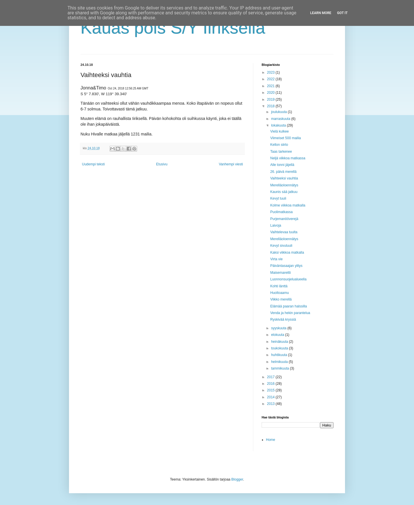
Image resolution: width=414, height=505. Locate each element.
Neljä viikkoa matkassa (287, 158)
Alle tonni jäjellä (282, 165)
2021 (271, 86)
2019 (271, 99)
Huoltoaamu (279, 293)
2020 (271, 93)
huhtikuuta (279, 355)
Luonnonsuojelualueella (288, 279)
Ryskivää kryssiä (283, 319)
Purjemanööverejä (284, 219)
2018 (271, 106)
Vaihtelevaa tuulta (284, 232)
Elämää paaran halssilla (288, 306)
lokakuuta (279, 125)
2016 (271, 384)
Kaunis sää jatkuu (284, 192)
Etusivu (161, 164)
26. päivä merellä (283, 172)
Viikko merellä (281, 299)
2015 (271, 390)
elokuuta (278, 335)
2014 (271, 397)
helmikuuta (280, 362)
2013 (271, 404)
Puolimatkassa (281, 212)
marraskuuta (281, 119)
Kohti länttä (279, 286)
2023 (271, 72)
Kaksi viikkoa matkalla (287, 252)
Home (270, 440)
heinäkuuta (280, 342)
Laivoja (275, 225)
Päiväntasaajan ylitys (286, 266)
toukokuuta (280, 348)
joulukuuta (279, 112)
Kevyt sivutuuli (281, 246)
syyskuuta (279, 328)
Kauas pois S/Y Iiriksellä (172, 27)
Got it (342, 13)
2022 (271, 79)
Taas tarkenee (281, 152)
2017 (271, 377)
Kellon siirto (279, 145)
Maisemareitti (280, 273)
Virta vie (276, 259)
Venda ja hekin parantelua (290, 313)
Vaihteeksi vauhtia (284, 178)
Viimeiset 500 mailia (285, 138)
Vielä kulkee (279, 131)
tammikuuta (280, 368)
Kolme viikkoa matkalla (287, 205)
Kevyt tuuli (278, 198)
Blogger (237, 479)
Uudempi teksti (93, 164)
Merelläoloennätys (284, 185)
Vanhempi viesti (231, 164)
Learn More (320, 13)
